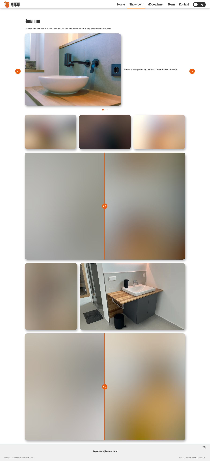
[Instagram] (204, 448)
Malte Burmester (199, 457)
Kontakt (184, 4)
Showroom (136, 4)
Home (121, 4)
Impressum (98, 451)
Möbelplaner (155, 4)
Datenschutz (111, 451)
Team (171, 4)
